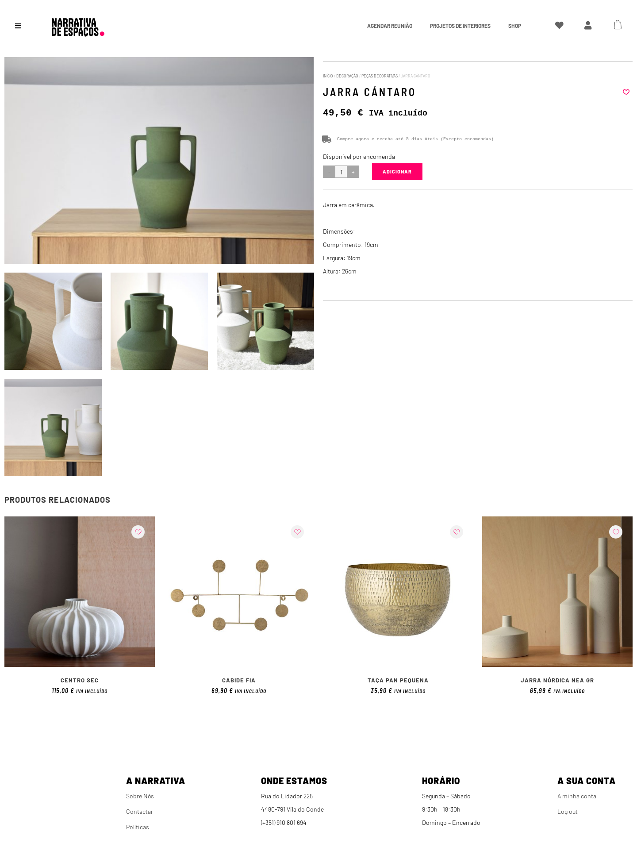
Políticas (137, 827)
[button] (626, 92)
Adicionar (397, 171)
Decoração (347, 75)
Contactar (139, 811)
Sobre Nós (140, 796)
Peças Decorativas (379, 75)
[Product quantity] (341, 172)
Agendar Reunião (389, 26)
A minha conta (576, 796)
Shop (514, 26)
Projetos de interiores (460, 26)
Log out (567, 811)
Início (328, 75)
